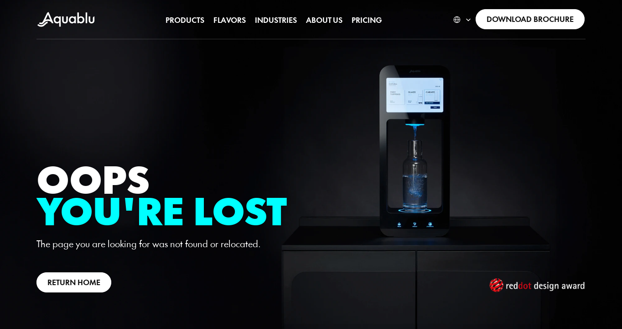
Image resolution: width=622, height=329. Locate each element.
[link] (530, 19)
